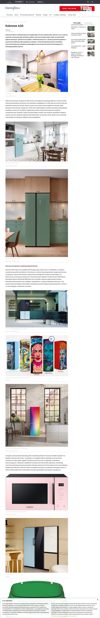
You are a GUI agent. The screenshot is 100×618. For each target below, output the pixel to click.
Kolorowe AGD (23, 22)
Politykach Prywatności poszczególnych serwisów (63, 616)
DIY (51, 15)
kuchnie (15, 22)
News (16, 15)
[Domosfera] (19, 2)
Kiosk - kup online (77, 8)
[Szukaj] (88, 2)
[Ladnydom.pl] (9, 2)
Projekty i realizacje (60, 15)
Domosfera (8, 22)
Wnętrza (38, 15)
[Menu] (92, 2)
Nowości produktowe (27, 15)
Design (45, 15)
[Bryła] (41, 2)
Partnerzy (9, 15)
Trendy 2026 (72, 15)
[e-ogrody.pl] (30, 2)
